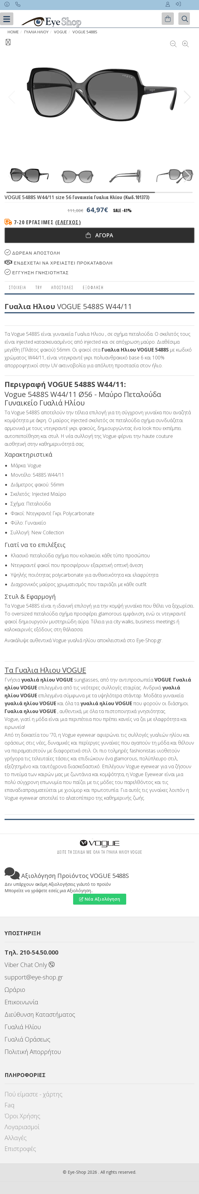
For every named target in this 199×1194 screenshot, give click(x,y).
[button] (187, 97)
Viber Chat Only (30, 965)
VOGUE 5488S (85, 32)
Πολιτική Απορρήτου (33, 1052)
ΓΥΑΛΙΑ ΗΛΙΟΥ (36, 32)
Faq (10, 1105)
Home (13, 32)
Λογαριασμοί (22, 1127)
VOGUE (60, 32)
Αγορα (99, 235)
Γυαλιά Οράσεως (27, 1039)
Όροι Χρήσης (22, 1116)
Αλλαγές (16, 1138)
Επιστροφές (20, 1149)
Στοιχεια (17, 287)
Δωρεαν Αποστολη (32, 252)
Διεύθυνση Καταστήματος (40, 1014)
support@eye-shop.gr (34, 977)
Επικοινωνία (21, 1002)
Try (38, 287)
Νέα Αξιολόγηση (99, 899)
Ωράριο (15, 990)
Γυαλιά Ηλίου (23, 1027)
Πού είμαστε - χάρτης (33, 1094)
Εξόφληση (93, 287)
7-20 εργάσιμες (47, 222)
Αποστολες (62, 287)
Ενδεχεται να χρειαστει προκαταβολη (59, 262)
